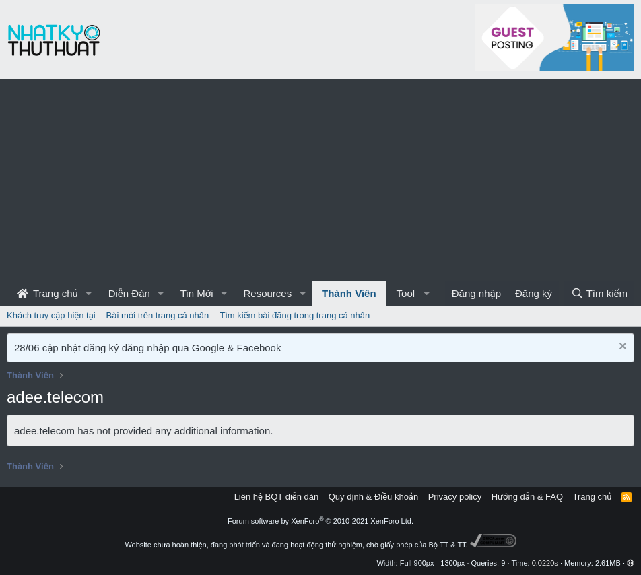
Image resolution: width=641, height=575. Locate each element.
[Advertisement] (320, 180)
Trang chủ (47, 293)
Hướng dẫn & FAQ (527, 497)
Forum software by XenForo (320, 521)
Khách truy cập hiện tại (51, 315)
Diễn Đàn (129, 293)
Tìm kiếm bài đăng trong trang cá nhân (295, 315)
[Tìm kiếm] (599, 293)
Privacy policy (454, 497)
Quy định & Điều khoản (373, 497)
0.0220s (545, 563)
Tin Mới (196, 293)
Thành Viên (349, 293)
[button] (88, 293)
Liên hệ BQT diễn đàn (276, 497)
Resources (267, 293)
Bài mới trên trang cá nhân (157, 315)
